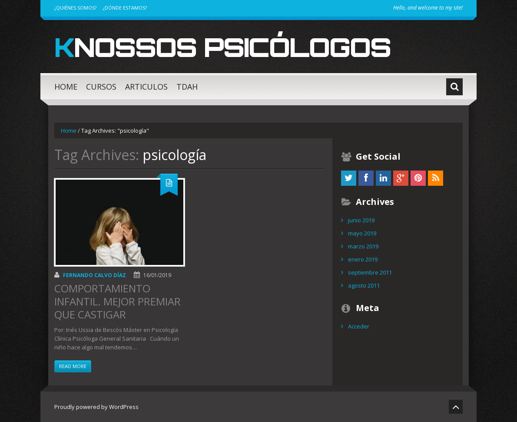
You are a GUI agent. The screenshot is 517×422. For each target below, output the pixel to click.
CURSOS (101, 86)
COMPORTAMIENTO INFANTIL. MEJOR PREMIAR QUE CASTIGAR (117, 301)
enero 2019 (363, 259)
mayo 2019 (362, 233)
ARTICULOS (146, 86)
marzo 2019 (363, 246)
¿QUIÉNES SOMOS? (75, 7)
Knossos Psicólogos (222, 47)
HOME (65, 86)
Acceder (358, 326)
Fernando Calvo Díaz (94, 275)
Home (68, 130)
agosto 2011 (364, 285)
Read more (72, 366)
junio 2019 (361, 220)
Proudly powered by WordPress (96, 407)
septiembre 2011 (370, 272)
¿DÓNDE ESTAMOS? (125, 7)
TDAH (187, 86)
